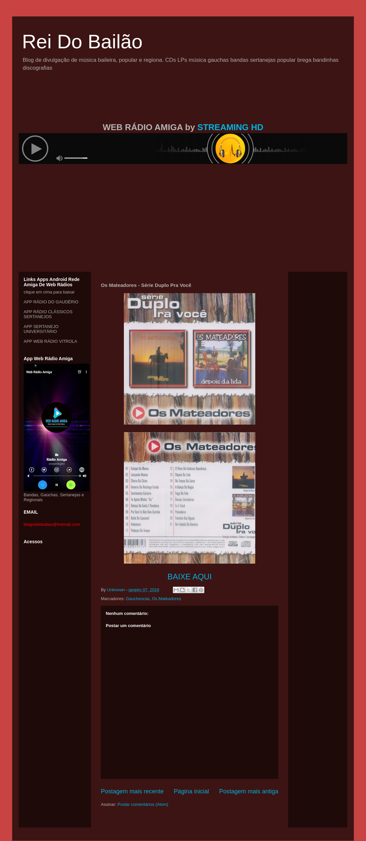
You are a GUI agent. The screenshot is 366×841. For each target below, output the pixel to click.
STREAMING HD (230, 127)
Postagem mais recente (132, 791)
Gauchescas (137, 598)
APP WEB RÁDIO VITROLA (50, 341)
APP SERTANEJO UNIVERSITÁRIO (41, 329)
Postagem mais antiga (248, 791)
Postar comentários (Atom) (143, 804)
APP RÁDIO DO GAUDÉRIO (51, 301)
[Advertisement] (183, 104)
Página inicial (191, 791)
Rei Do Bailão (82, 42)
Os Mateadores (166, 598)
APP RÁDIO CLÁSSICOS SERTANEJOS (48, 314)
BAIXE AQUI (190, 576)
